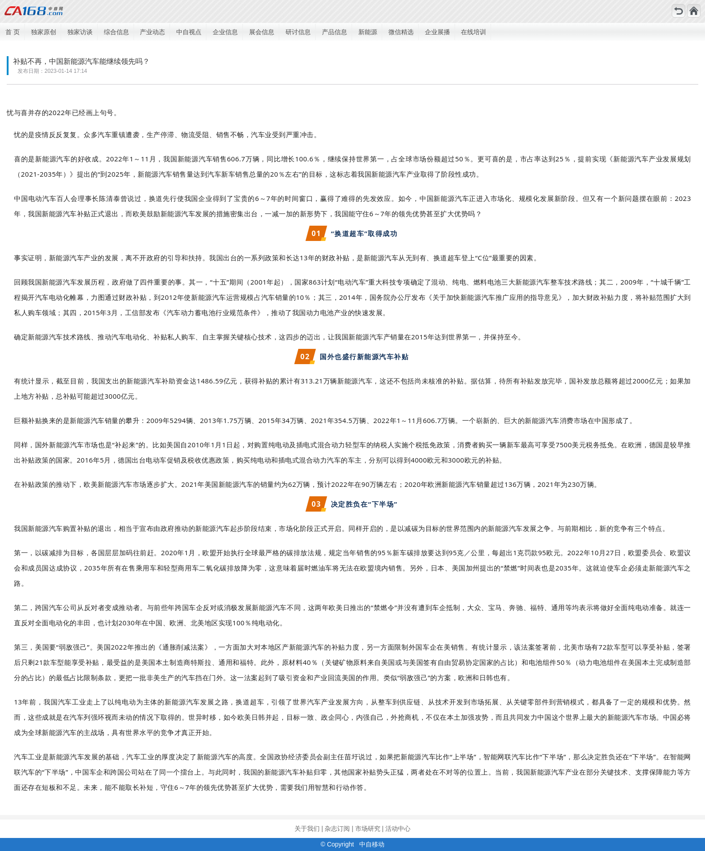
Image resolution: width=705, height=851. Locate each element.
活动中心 (398, 828)
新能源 (367, 32)
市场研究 (367, 828)
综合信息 (116, 32)
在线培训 (473, 32)
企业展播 (437, 32)
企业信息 (225, 32)
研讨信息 (298, 32)
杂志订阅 (337, 828)
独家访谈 (80, 32)
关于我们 (307, 828)
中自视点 (188, 32)
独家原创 (43, 32)
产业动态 (152, 32)
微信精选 (401, 32)
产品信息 (334, 32)
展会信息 (261, 32)
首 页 (12, 32)
